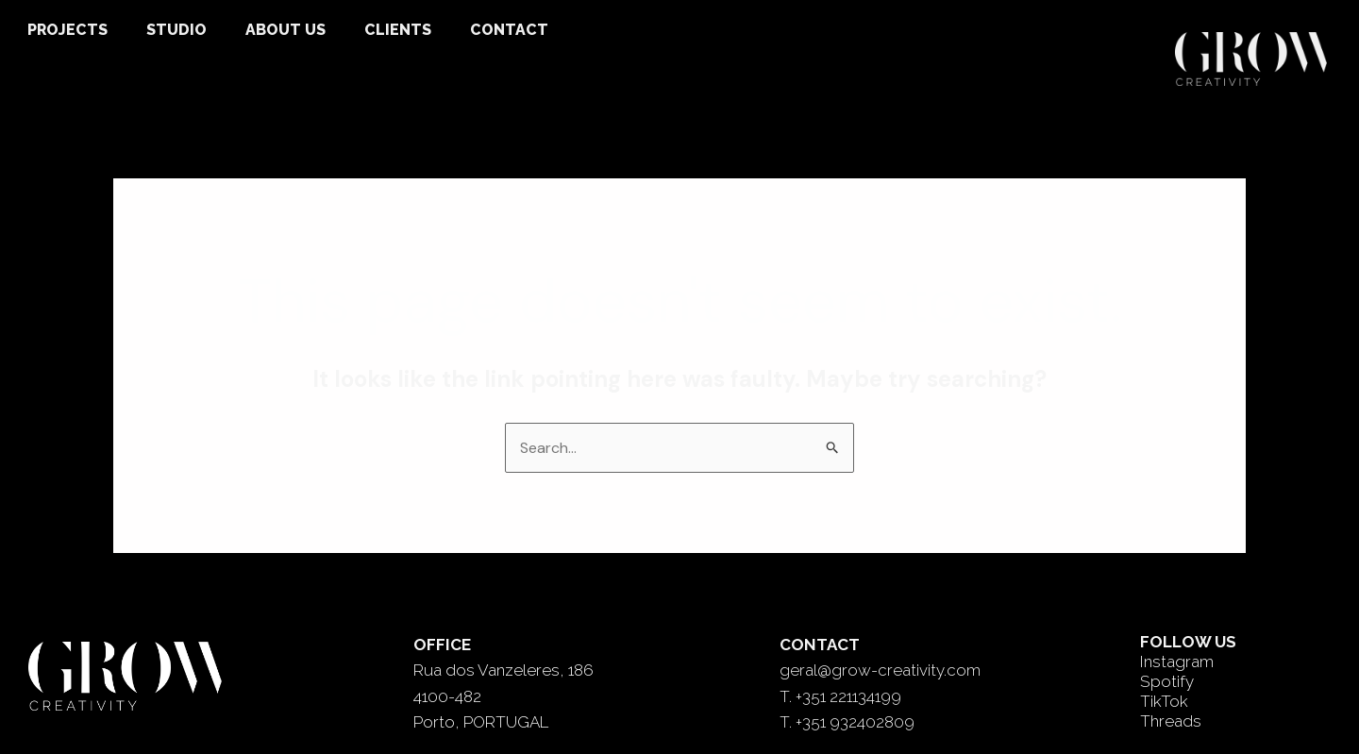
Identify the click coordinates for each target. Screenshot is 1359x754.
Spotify (1167, 681)
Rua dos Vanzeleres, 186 (503, 670)
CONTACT (509, 30)
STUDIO (176, 30)
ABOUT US (285, 30)
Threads (1170, 721)
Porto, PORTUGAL (480, 721)
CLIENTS (397, 30)
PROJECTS (67, 30)
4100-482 (447, 696)
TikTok (1164, 701)
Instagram (1177, 661)
